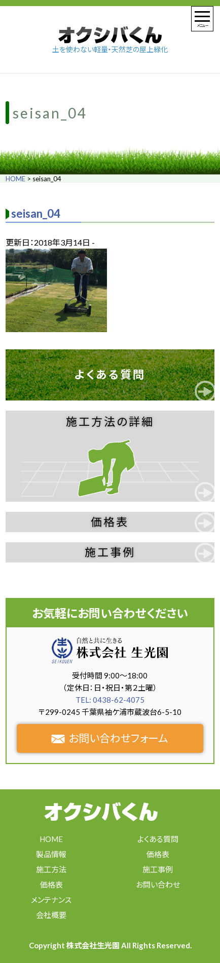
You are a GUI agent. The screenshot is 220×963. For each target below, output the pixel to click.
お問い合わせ (158, 884)
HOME (15, 179)
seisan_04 (35, 213)
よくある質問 (110, 374)
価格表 (110, 522)
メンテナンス (51, 899)
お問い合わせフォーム (109, 738)
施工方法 (51, 869)
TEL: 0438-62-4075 (110, 699)
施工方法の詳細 (110, 421)
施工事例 (110, 552)
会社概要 (51, 914)
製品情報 (51, 854)
